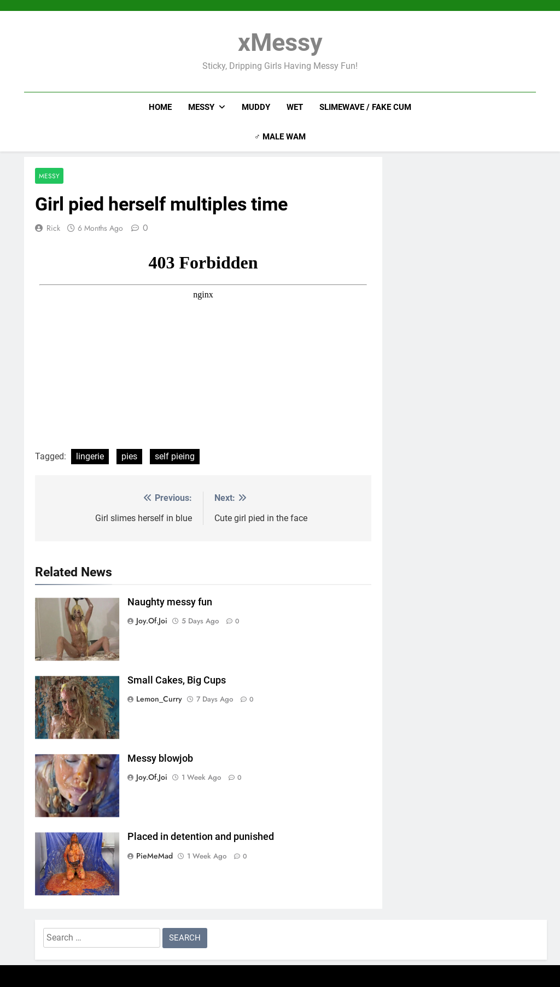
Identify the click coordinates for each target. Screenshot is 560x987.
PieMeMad (154, 855)
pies (129, 456)
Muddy (256, 107)
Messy (201, 107)
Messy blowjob (160, 758)
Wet (295, 107)
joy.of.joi (151, 620)
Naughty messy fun (169, 602)
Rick (53, 228)
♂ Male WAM (280, 137)
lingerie (90, 456)
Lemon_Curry (159, 698)
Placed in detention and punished (200, 836)
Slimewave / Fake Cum (365, 107)
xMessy (280, 42)
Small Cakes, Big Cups (176, 680)
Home (160, 107)
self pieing (175, 456)
